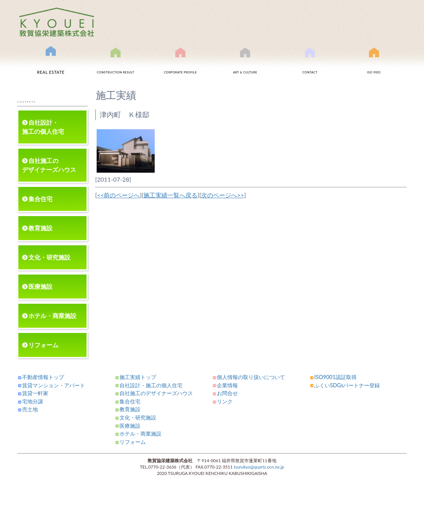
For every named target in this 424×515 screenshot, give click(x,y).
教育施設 (40, 227)
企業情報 (227, 385)
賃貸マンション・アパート (53, 385)
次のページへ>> (222, 195)
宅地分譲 (32, 401)
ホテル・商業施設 (52, 315)
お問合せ (310, 64)
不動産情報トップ (43, 377)
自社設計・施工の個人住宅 (43, 127)
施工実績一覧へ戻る (170, 195)
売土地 (30, 409)
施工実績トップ (137, 377)
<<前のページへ (118, 195)
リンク (225, 401)
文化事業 (245, 64)
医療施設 (40, 286)
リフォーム (43, 344)
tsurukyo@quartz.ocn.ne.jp (259, 466)
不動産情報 (51, 63)
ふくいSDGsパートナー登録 (347, 385)
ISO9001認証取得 (374, 64)
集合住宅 (40, 198)
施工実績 (116, 64)
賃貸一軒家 (35, 393)
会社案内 (181, 64)
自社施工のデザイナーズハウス (49, 165)
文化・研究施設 (49, 257)
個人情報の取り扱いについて (251, 377)
